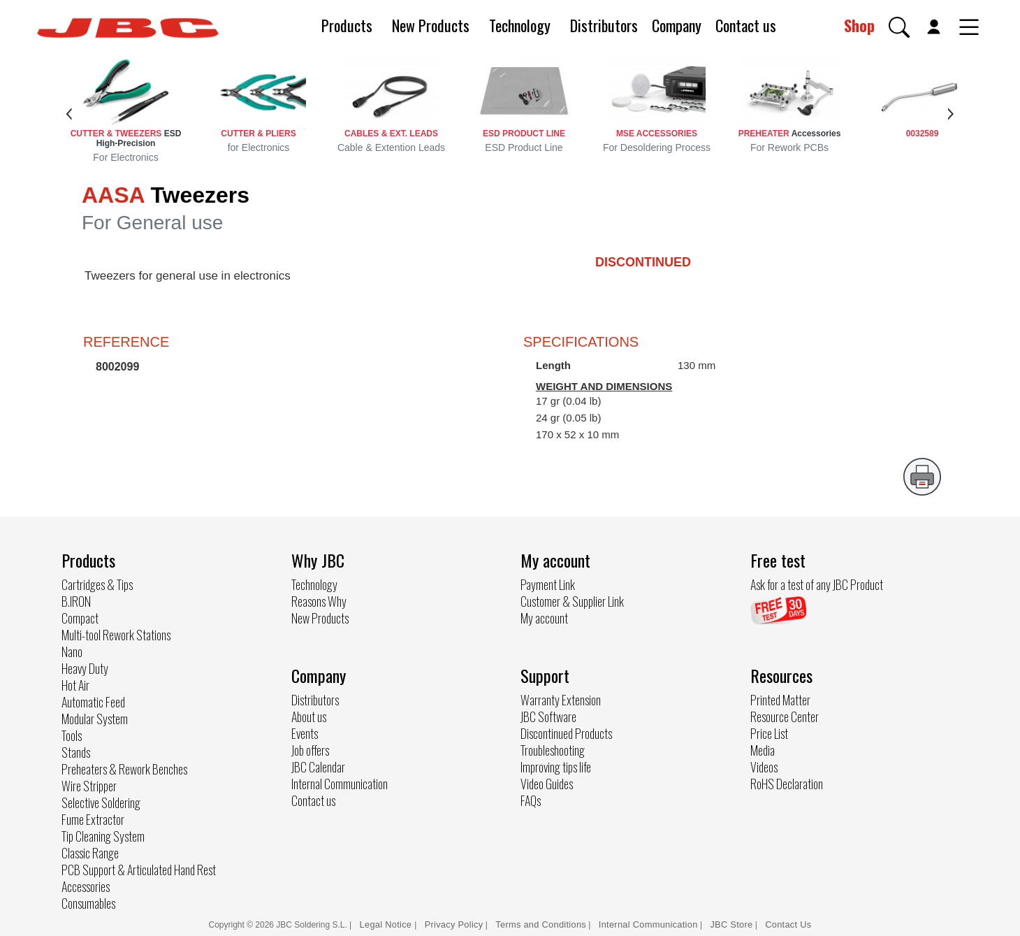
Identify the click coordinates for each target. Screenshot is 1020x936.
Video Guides (546, 784)
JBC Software (548, 716)
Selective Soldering (100, 802)
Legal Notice (387, 924)
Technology (520, 25)
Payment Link (547, 584)
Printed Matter (780, 700)
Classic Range (90, 853)
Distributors (604, 25)
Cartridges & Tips (97, 584)
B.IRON (76, 601)
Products (346, 25)
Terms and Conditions (540, 924)
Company (676, 25)
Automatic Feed (93, 702)
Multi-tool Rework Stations (115, 635)
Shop (859, 25)
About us (308, 716)
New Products (430, 25)
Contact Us (788, 924)
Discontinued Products (566, 733)
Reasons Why (319, 601)
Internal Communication (339, 784)
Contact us (745, 25)
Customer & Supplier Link (572, 601)
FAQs (530, 800)
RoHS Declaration (786, 784)
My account (544, 618)
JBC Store (731, 924)
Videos (764, 767)
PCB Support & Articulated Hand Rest (138, 870)
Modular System (94, 719)
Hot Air (75, 685)
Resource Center (784, 716)
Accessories (85, 886)
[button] (899, 27)
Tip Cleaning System (103, 836)
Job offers (310, 750)
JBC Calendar (318, 767)
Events (304, 733)
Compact (80, 618)
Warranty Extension (560, 700)
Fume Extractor (92, 819)
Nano (71, 651)
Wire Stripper (89, 786)
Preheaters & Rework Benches (124, 769)
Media (762, 750)
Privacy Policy (454, 924)
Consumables (88, 903)
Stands (75, 752)
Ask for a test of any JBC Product (816, 584)
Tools (71, 735)
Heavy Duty (84, 668)
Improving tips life (555, 767)
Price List (769, 733)
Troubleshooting (552, 750)
